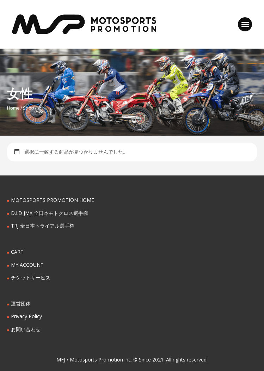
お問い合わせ (26, 329)
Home (13, 108)
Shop (28, 108)
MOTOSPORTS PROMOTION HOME (52, 200)
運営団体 (21, 303)
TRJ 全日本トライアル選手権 (42, 225)
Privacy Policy (26, 316)
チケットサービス (30, 277)
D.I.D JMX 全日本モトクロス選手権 (49, 213)
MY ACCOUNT (27, 264)
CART (17, 251)
